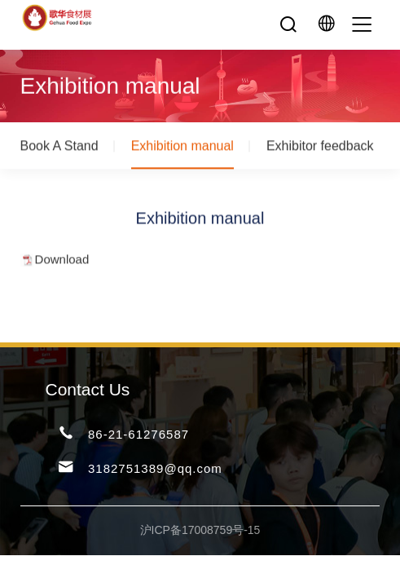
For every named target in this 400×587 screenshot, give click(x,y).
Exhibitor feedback (320, 147)
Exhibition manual (182, 147)
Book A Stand (59, 147)
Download (62, 260)
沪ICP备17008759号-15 (200, 529)
